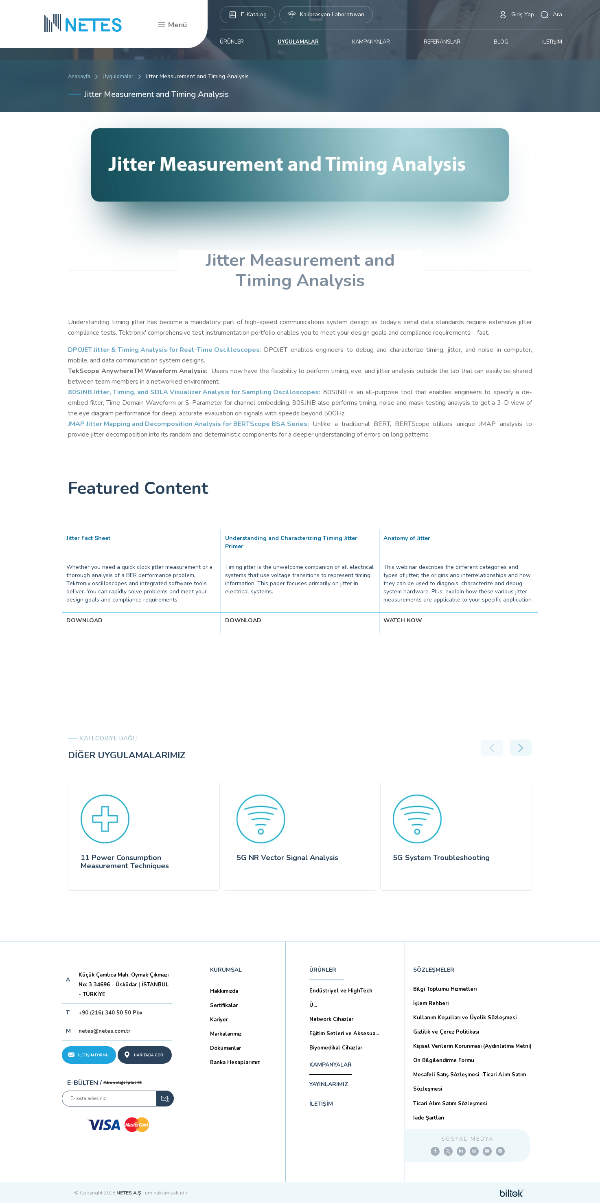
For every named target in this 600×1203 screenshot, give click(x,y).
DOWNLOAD (84, 620)
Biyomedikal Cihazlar (335, 1048)
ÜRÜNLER (232, 42)
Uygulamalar (118, 76)
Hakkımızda (224, 991)
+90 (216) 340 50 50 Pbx (110, 1012)
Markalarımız (225, 1034)
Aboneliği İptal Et (122, 1083)
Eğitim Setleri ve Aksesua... (344, 1033)
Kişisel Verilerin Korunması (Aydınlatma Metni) (472, 1046)
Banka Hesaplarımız (235, 1062)
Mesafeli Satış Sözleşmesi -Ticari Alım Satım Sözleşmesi (469, 1082)
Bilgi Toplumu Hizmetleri (445, 989)
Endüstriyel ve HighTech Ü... (340, 998)
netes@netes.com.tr (104, 1031)
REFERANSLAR (442, 42)
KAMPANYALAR (371, 42)
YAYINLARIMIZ (328, 1084)
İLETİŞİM (552, 42)
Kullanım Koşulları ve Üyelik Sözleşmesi (465, 1017)
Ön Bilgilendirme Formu (443, 1060)
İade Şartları (428, 1118)
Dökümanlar (225, 1048)
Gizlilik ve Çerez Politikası (446, 1032)
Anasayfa (79, 76)
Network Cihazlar (331, 1019)
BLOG (501, 42)
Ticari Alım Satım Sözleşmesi (450, 1103)
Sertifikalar (224, 1005)
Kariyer (219, 1019)
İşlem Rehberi (431, 1003)
